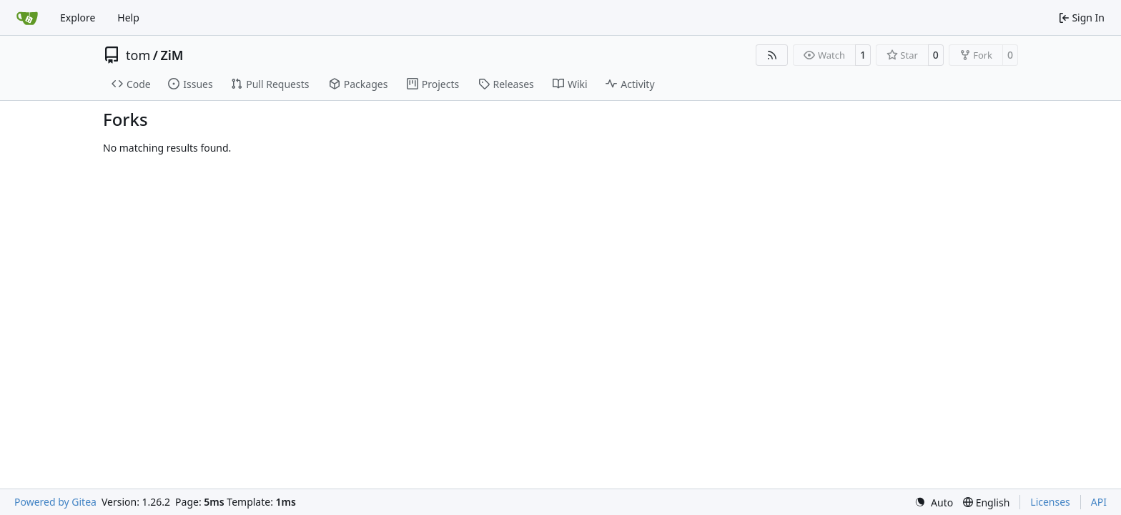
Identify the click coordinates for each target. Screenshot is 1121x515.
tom (138, 55)
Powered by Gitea (55, 502)
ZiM (171, 55)
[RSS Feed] (772, 55)
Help (128, 17)
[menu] (933, 502)
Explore (77, 17)
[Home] (27, 18)
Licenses (1050, 502)
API (1099, 502)
